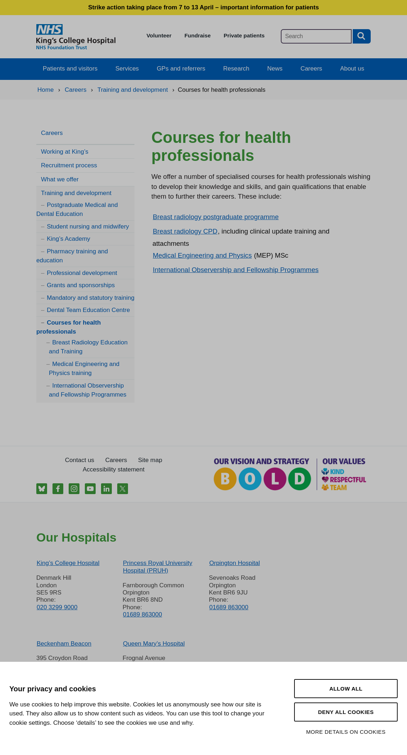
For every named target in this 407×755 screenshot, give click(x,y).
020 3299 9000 (57, 607)
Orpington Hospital (234, 563)
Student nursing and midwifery (88, 226)
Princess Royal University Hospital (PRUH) (157, 567)
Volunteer (159, 35)
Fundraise (197, 35)
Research (236, 68)
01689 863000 (142, 614)
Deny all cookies (346, 712)
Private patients (244, 35)
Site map (150, 460)
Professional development (82, 273)
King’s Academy (68, 238)
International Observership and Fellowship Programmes (236, 269)
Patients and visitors (70, 68)
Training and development (76, 193)
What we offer (60, 179)
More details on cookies (345, 732)
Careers (311, 68)
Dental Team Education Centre (88, 310)
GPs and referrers (181, 68)
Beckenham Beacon (64, 643)
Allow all (345, 689)
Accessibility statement (114, 469)
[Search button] (362, 36)
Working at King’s (64, 151)
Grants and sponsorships (81, 285)
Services (127, 68)
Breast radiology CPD (185, 231)
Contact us (79, 460)
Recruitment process (69, 165)
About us (352, 68)
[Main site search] (316, 36)
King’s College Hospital (68, 563)
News (275, 68)
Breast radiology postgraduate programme (216, 217)
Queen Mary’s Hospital (154, 643)
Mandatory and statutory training (90, 297)
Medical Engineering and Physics (202, 255)
